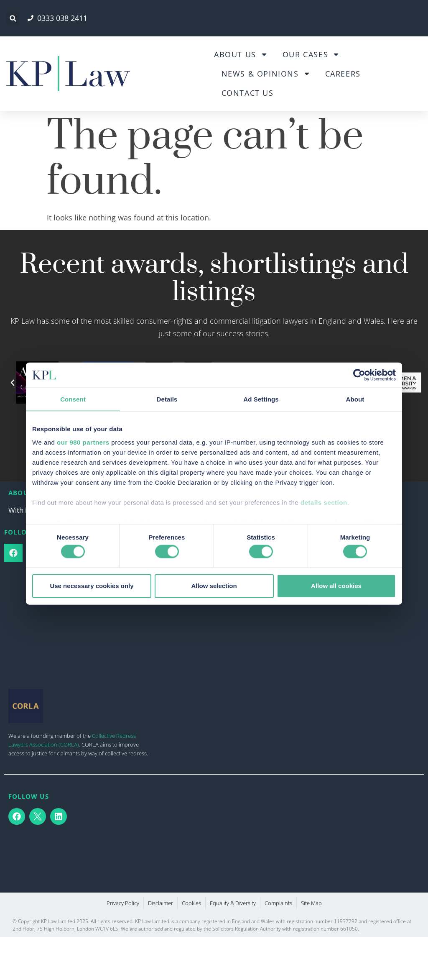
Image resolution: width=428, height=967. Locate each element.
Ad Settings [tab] (260, 399)
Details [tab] (167, 399)
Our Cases (311, 54)
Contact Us (248, 93)
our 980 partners (83, 441)
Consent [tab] (73, 399)
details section (324, 502)
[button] (12, 18)
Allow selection (214, 585)
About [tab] (355, 399)
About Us (241, 54)
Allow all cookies (336, 585)
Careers (343, 74)
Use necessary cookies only (91, 585)
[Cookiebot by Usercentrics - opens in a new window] (359, 375)
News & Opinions (266, 74)
